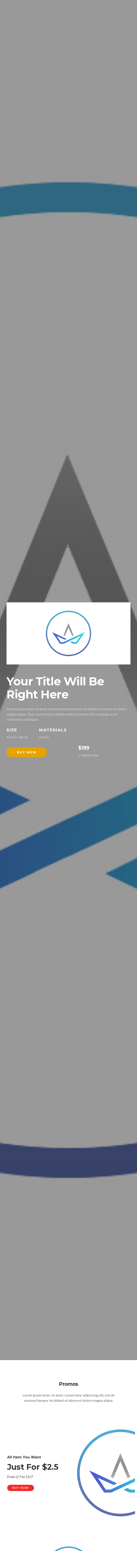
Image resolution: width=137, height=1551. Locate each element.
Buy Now (27, 752)
